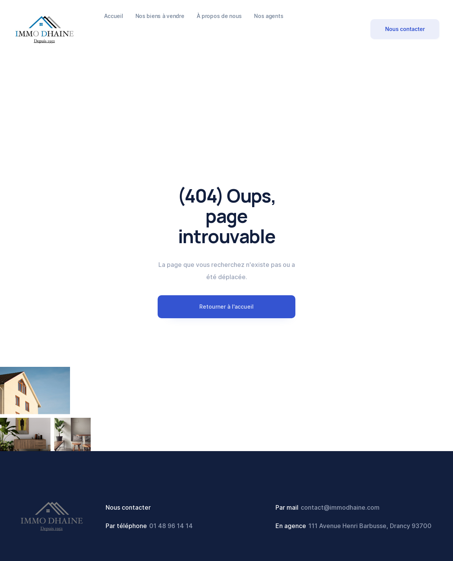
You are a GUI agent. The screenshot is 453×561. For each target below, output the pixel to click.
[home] (44, 29)
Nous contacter (405, 29)
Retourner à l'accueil (226, 306)
